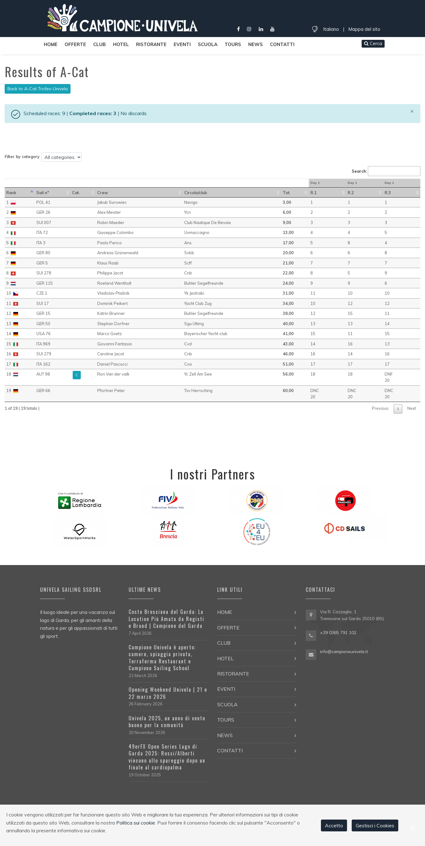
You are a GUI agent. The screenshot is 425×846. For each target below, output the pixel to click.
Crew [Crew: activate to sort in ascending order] (102, 192)
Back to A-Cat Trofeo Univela (37, 88)
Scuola (207, 44)
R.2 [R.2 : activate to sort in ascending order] (351, 192)
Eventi (182, 44)
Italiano (331, 29)
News (255, 44)
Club (99, 44)
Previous (380, 408)
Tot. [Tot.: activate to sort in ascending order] (286, 192)
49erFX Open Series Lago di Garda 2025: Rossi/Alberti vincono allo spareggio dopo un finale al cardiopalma (167, 757)
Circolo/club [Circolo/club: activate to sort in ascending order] (195, 192)
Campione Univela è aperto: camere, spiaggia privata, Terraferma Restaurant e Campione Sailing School (162, 657)
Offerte (75, 44)
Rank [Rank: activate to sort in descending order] (11, 192)
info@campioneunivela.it (344, 651)
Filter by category (22, 156)
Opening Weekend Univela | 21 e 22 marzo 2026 (168, 693)
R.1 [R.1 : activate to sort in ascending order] (313, 192)
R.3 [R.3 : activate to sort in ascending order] (388, 192)
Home (50, 44)
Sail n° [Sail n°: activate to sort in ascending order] (42, 192)
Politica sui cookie (135, 823)
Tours (233, 44)
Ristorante (151, 44)
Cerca (373, 43)
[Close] (412, 111)
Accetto (334, 825)
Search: (386, 171)
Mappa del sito (364, 29)
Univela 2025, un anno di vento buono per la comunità (167, 721)
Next (411, 408)
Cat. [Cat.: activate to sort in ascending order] (76, 192)
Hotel (121, 44)
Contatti (282, 44)
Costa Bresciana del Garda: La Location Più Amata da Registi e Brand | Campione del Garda (166, 618)
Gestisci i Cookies (375, 825)
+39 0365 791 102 (338, 632)
